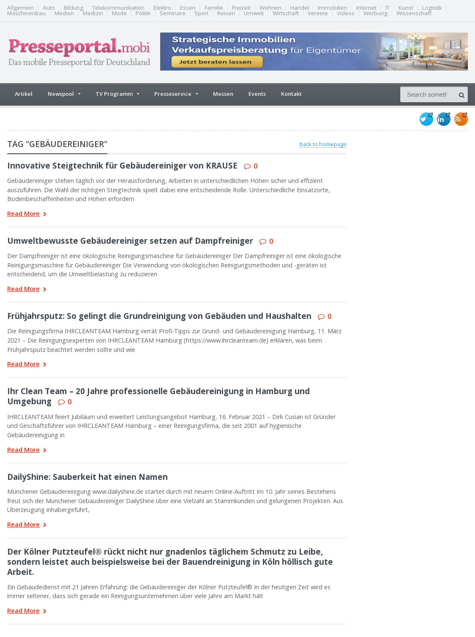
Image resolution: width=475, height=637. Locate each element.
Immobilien (332, 8)
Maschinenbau (26, 13)
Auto (49, 8)
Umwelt (254, 13)
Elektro (162, 8)
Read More (26, 214)
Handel (299, 8)
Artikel (24, 94)
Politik (143, 13)
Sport (201, 13)
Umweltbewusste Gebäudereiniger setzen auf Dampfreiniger (130, 240)
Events (257, 94)
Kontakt (291, 94)
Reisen (226, 13)
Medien (64, 13)
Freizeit (241, 8)
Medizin (93, 13)
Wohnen (270, 8)
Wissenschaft (413, 13)
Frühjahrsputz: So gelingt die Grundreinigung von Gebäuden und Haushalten (159, 315)
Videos (346, 13)
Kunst (406, 8)
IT (387, 8)
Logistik (432, 8)
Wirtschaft (286, 13)
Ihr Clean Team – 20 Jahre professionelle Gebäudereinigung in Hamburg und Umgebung (158, 396)
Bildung (73, 8)
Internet (366, 8)
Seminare (173, 13)
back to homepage (323, 144)
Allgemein (20, 8)
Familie (214, 8)
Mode (119, 13)
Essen (188, 8)
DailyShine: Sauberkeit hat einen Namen (87, 476)
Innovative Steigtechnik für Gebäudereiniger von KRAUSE (122, 165)
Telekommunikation (118, 8)
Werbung (375, 13)
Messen (223, 94)
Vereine (318, 13)
